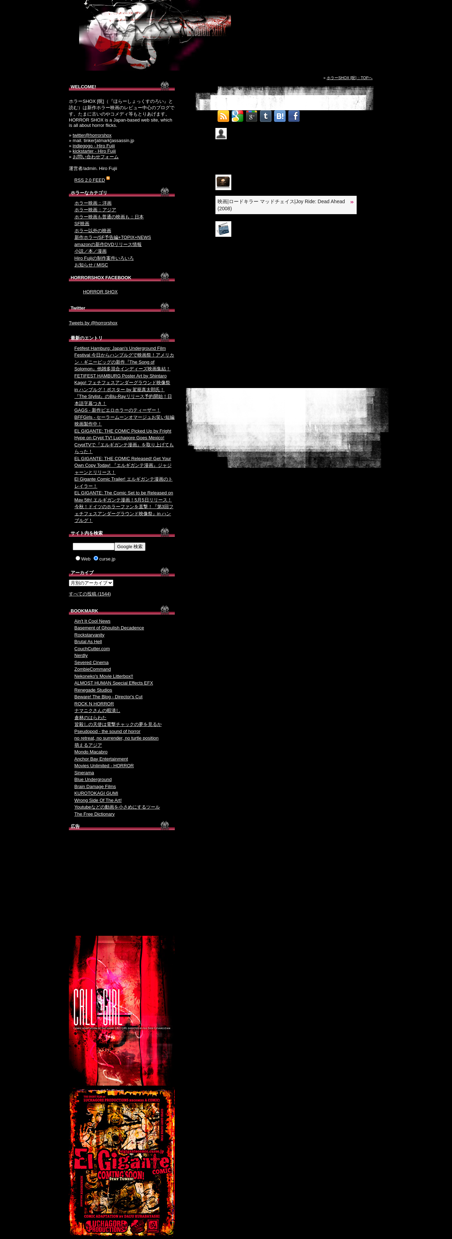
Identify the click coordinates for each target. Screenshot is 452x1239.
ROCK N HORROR (94, 703)
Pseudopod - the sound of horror (108, 731)
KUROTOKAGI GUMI (96, 793)
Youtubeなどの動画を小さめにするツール (117, 807)
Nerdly (81, 655)
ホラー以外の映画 (93, 230)
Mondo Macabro (91, 751)
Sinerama (84, 772)
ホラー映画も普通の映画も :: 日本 (109, 216)
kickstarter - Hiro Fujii (94, 151)
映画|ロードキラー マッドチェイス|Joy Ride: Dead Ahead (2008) (281, 205)
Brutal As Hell (88, 641)
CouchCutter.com (92, 648)
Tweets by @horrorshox (93, 322)
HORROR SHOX (100, 291)
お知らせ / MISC (91, 265)
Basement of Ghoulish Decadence (109, 627)
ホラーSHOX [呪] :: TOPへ (350, 78)
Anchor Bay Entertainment (101, 759)
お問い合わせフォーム (96, 156)
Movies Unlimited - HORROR (104, 765)
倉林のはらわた (91, 717)
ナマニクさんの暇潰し (97, 710)
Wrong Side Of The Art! (98, 800)
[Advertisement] (122, 884)
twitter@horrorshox (92, 135)
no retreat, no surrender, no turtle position (117, 738)
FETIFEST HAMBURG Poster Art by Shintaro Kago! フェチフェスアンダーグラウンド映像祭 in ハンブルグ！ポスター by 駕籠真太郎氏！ (123, 382)
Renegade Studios (93, 690)
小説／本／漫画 (91, 251)
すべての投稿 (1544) (90, 594)
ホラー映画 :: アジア (95, 209)
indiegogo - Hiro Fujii (94, 145)
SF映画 (82, 223)
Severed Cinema (92, 662)
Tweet (308, 114)
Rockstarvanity (90, 635)
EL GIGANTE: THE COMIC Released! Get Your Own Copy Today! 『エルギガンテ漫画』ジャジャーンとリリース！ (123, 465)
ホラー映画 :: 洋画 (93, 203)
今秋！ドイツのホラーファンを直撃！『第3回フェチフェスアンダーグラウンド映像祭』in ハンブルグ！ (124, 513)
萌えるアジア (88, 745)
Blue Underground (93, 779)
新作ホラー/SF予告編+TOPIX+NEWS (113, 237)
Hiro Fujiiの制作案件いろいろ (104, 258)
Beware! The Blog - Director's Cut (109, 696)
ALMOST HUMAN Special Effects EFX (114, 683)
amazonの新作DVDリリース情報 (108, 244)
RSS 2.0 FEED (90, 180)
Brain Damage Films (95, 786)
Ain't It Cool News (93, 621)
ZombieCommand (93, 669)
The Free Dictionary (95, 814)
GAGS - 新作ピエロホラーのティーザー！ (118, 410)
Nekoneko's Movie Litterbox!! (104, 676)
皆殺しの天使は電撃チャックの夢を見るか (118, 724)
